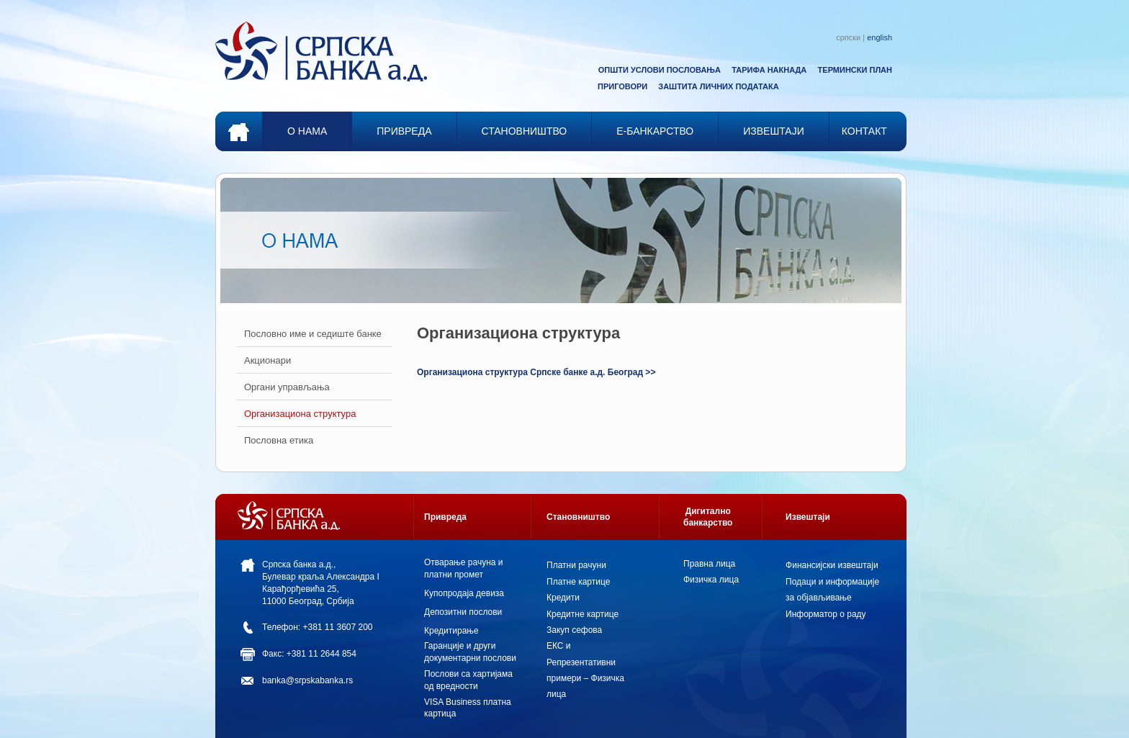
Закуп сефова (574, 630)
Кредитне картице (582, 614)
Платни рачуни (576, 565)
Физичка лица (711, 580)
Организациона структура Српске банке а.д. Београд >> (536, 372)
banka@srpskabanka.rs (307, 680)
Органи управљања (287, 387)
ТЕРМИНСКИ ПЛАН (855, 70)
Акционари (267, 360)
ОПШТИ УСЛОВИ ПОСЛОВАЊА (659, 70)
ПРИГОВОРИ (622, 86)
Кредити (563, 598)
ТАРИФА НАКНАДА (769, 70)
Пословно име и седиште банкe (313, 333)
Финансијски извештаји (832, 565)
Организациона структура (300, 413)
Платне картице (578, 582)
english (879, 37)
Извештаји (808, 517)
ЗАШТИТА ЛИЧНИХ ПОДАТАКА (718, 86)
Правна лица (709, 564)
